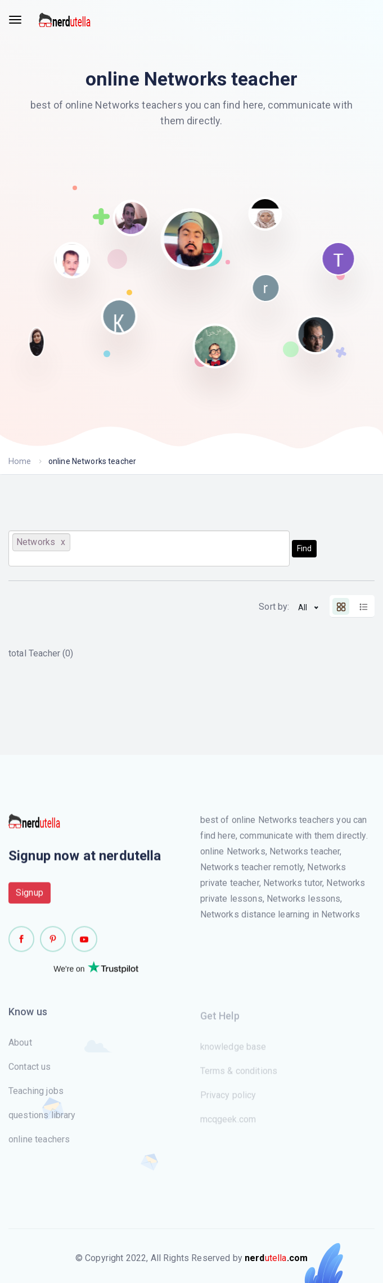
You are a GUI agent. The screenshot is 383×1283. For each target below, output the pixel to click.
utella (276, 1258)
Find (304, 548)
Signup (29, 897)
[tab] (340, 606)
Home (19, 461)
